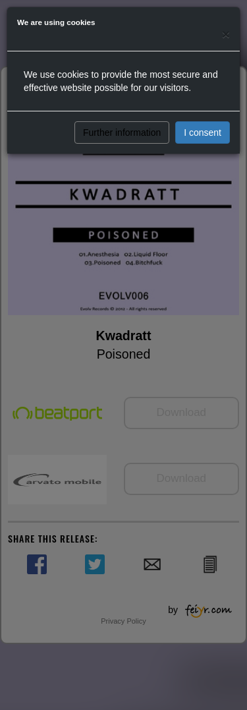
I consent (202, 132)
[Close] (226, 34)
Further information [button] (122, 132)
